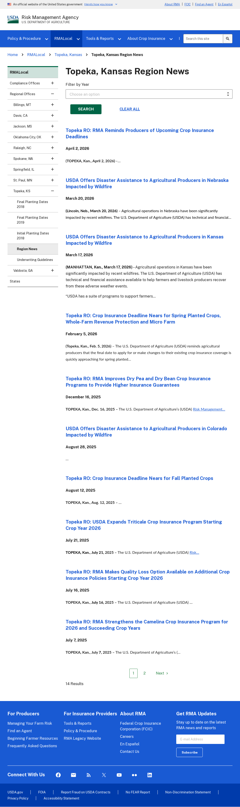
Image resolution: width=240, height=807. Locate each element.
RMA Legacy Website (82, 738)
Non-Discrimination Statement (188, 792)
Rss (89, 775)
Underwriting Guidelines (35, 260)
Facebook (58, 775)
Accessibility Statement (61, 798)
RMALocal (63, 38)
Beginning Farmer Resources (33, 738)
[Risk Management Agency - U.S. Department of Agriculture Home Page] (50, 19)
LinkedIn (150, 775)
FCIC (187, 4)
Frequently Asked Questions (32, 746)
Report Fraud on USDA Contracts (85, 792)
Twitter (104, 775)
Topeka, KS (35, 192)
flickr (134, 775)
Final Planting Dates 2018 (32, 204)
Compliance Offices (34, 84)
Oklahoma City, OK (35, 138)
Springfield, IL (35, 171)
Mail (73, 775)
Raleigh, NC (35, 149)
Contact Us (129, 751)
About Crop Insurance (146, 38)
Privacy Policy (18, 798)
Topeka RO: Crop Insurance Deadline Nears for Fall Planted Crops (139, 478)
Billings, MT (35, 106)
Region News (27, 249)
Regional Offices (34, 95)
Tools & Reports (100, 38)
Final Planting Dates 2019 (32, 220)
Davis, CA (35, 117)
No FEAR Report (138, 792)
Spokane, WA (35, 160)
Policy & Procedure (24, 38)
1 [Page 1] (133, 673)
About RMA (172, 4)
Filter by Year (77, 84)
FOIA (42, 792)
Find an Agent (204, 4)
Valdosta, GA (35, 272)
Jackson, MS (35, 128)
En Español (225, 4)
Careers (127, 736)
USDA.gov (15, 792)
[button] (52, 83)
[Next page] (162, 673)
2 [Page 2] (144, 673)
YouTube (119, 775)
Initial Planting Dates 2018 (33, 235)
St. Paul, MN (35, 181)
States (15, 281)
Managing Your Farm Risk (30, 723)
